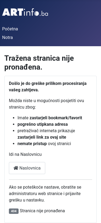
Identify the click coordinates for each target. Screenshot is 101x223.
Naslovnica (27, 168)
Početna (10, 28)
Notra (7, 37)
